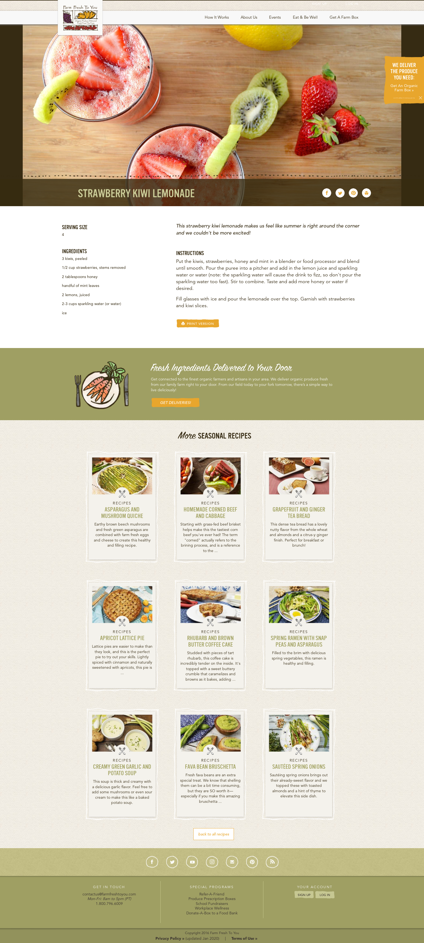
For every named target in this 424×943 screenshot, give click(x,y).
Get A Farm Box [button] (344, 17)
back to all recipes (213, 834)
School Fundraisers (212, 903)
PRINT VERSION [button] (197, 323)
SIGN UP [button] (304, 894)
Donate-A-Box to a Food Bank (212, 913)
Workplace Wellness (212, 908)
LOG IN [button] (325, 895)
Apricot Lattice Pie (122, 638)
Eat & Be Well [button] (305, 17)
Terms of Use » (244, 938)
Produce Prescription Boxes (212, 898)
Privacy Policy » (169, 938)
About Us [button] (249, 17)
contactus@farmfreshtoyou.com (109, 894)
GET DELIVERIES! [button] (175, 402)
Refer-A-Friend (211, 894)
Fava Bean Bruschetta (210, 767)
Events (275, 17)
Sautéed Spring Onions (298, 767)
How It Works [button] (217, 17)
